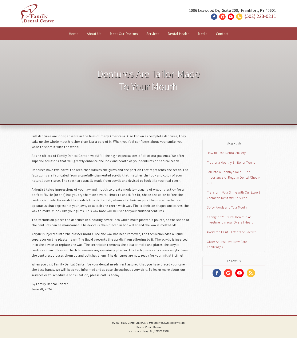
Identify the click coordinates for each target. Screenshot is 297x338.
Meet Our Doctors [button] (124, 33)
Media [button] (202, 33)
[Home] (37, 18)
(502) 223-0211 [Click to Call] (260, 16)
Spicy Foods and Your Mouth (227, 207)
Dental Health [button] (178, 33)
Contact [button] (222, 33)
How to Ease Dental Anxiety (226, 153)
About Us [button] (94, 33)
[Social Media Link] (215, 17)
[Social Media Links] (217, 273)
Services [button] (152, 33)
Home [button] (73, 33)
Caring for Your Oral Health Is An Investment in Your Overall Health (230, 220)
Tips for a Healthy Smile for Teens (231, 162)
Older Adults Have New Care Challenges (227, 244)
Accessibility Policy (175, 322)
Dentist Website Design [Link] (148, 327)
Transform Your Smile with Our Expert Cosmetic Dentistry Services (233, 195)
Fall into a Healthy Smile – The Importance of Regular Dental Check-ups (233, 177)
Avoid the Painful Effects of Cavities (231, 232)
